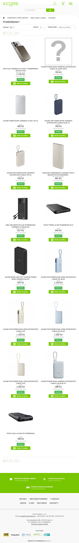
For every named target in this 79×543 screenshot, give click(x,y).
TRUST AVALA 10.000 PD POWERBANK (21, 433)
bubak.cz (48, 541)
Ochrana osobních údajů (39, 524)
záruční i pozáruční (56, 479)
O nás (31, 503)
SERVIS (23, 503)
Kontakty (54, 503)
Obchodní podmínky (39, 499)
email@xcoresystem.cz (28, 516)
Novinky (23, 499)
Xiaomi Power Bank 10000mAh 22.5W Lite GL (20, 121)
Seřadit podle (52, 27)
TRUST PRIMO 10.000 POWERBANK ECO (58, 225)
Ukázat (35, 27)
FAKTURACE (42, 503)
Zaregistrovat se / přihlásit (56, 4)
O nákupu (55, 499)
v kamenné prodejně (25, 479)
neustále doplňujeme (42, 488)
